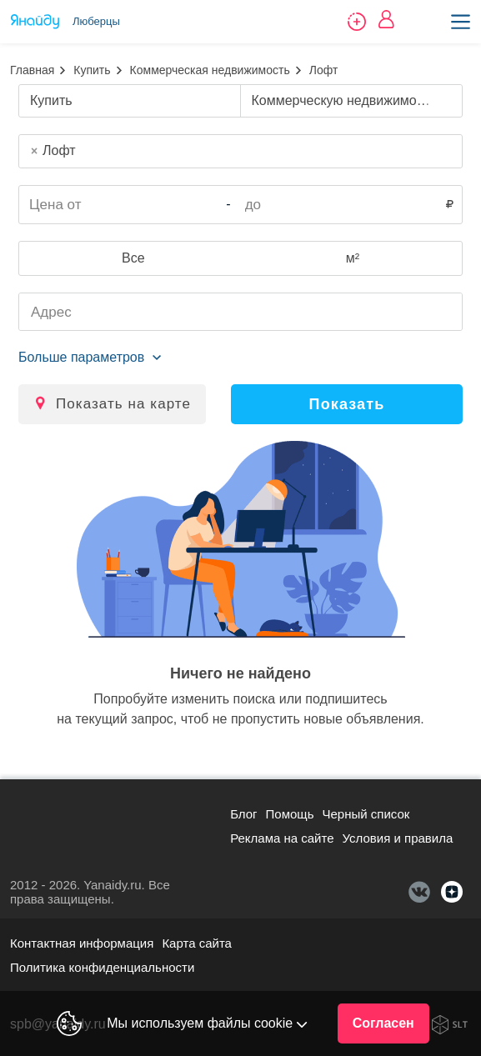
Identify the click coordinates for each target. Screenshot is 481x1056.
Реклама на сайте (281, 838)
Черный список (366, 814)
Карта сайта (197, 943)
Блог (243, 814)
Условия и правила (398, 838)
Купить (91, 70)
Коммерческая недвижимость (210, 70)
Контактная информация (81, 943)
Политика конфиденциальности (102, 967)
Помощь (290, 814)
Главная (32, 70)
